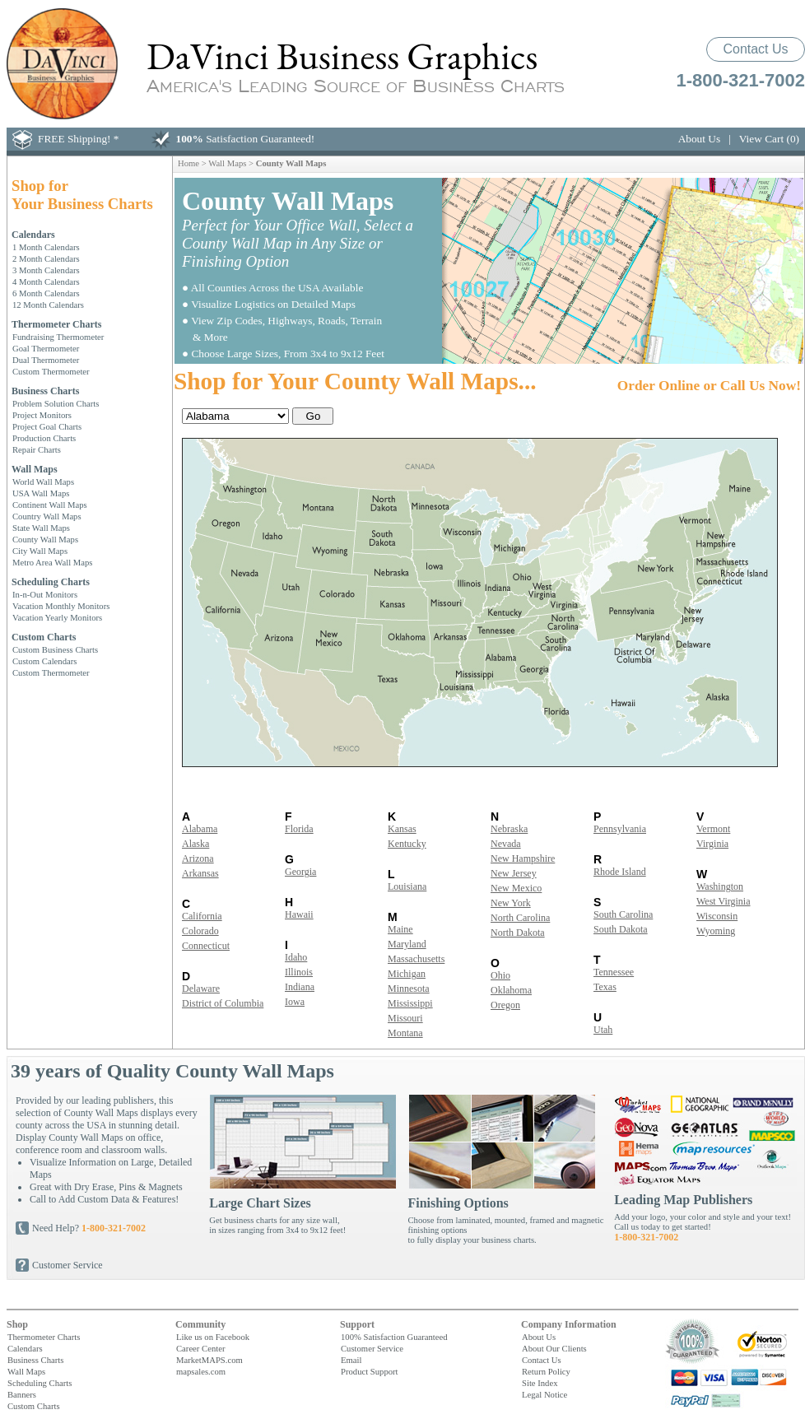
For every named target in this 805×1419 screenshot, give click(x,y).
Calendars (33, 234)
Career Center (200, 1348)
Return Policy (546, 1371)
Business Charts (45, 391)
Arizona (198, 858)
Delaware (201, 988)
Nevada (506, 843)
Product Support (369, 1371)
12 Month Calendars (48, 304)
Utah (602, 1029)
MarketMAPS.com (209, 1360)
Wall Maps (35, 469)
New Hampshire (523, 858)
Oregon (505, 1005)
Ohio (500, 975)
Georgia (300, 871)
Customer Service (67, 1265)
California (202, 916)
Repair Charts (36, 449)
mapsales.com (201, 1371)
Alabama (199, 829)
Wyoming (715, 931)
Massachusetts (416, 959)
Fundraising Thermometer (58, 337)
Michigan (407, 973)
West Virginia (723, 901)
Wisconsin (717, 916)
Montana (405, 1033)
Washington (719, 886)
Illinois (299, 972)
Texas (605, 987)
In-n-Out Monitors (44, 594)
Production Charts (44, 438)
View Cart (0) (769, 139)
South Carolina (623, 914)
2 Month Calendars (46, 258)
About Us (699, 139)
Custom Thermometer (51, 371)
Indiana (299, 987)
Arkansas (200, 873)
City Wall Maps (39, 551)
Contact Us (755, 49)
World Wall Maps (43, 481)
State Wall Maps (41, 528)
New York (511, 903)
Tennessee (613, 972)
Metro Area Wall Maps (52, 562)
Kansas (402, 829)
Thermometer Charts (56, 324)
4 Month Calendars (46, 281)
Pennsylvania (619, 829)
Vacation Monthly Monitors (60, 606)
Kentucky (407, 843)
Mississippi (410, 1003)
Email (351, 1360)
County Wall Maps (45, 539)
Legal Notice (544, 1394)
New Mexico (516, 888)
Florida (299, 829)
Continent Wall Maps (49, 504)
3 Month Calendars (46, 270)
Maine (400, 929)
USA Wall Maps (40, 493)
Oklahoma (511, 990)
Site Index (540, 1383)
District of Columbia (222, 1003)
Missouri (405, 1018)
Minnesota (409, 988)
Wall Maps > (232, 163)
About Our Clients (554, 1348)
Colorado (200, 931)
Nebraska (509, 829)
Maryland (407, 944)
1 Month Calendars (46, 247)
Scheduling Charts (51, 582)
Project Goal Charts (46, 426)
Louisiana (407, 886)
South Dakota (620, 929)
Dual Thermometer (45, 360)
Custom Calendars (44, 661)
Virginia (712, 843)
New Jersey (514, 873)
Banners (21, 1394)
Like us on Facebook (212, 1337)
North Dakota (518, 932)
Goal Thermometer (45, 348)
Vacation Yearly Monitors (57, 617)
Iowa (295, 1001)
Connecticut (206, 945)
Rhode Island (619, 871)
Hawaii (299, 914)
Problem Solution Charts (55, 403)
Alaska (195, 843)
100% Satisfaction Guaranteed (394, 1337)
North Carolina (520, 918)
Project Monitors (42, 415)
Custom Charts (44, 637)
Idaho (296, 957)
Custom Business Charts (55, 649)
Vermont (713, 829)
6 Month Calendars (46, 293)
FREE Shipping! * (78, 139)
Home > (193, 163)
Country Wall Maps (46, 516)
